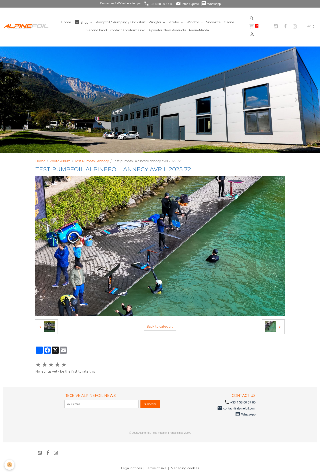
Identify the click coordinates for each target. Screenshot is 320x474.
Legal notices (131, 468)
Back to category (159, 327)
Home (66, 22)
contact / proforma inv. (127, 30)
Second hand (96, 30)
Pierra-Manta (199, 30)
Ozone (229, 22)
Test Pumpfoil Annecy (92, 161)
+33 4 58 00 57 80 (158, 3)
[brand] (26, 26)
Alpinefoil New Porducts (167, 30)
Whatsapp (211, 3)
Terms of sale (156, 468)
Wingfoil (155, 22)
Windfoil (193, 22)
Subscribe (150, 404)
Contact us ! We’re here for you (120, 3)
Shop (81, 22)
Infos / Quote (187, 3)
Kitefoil (174, 22)
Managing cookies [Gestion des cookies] (185, 468)
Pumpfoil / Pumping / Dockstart (121, 22)
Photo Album (60, 161)
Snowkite (213, 22)
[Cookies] (9, 465)
